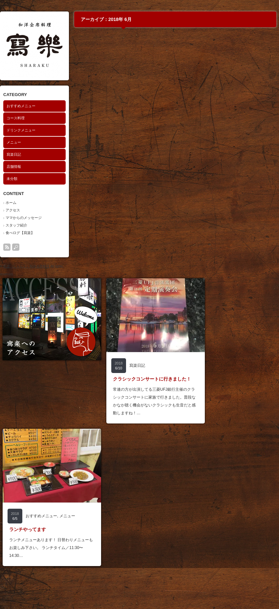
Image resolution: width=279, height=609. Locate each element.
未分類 (12, 179)
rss (7, 247)
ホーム (11, 203)
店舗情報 (14, 166)
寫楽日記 (14, 154)
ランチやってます (27, 529)
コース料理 (16, 118)
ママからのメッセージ (24, 218)
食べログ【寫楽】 (20, 233)
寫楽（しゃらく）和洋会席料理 (26, 266)
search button (15, 247)
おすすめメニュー (21, 106)
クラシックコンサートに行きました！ (152, 379)
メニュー (14, 142)
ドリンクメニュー (21, 130)
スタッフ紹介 (16, 225)
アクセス (13, 210)
